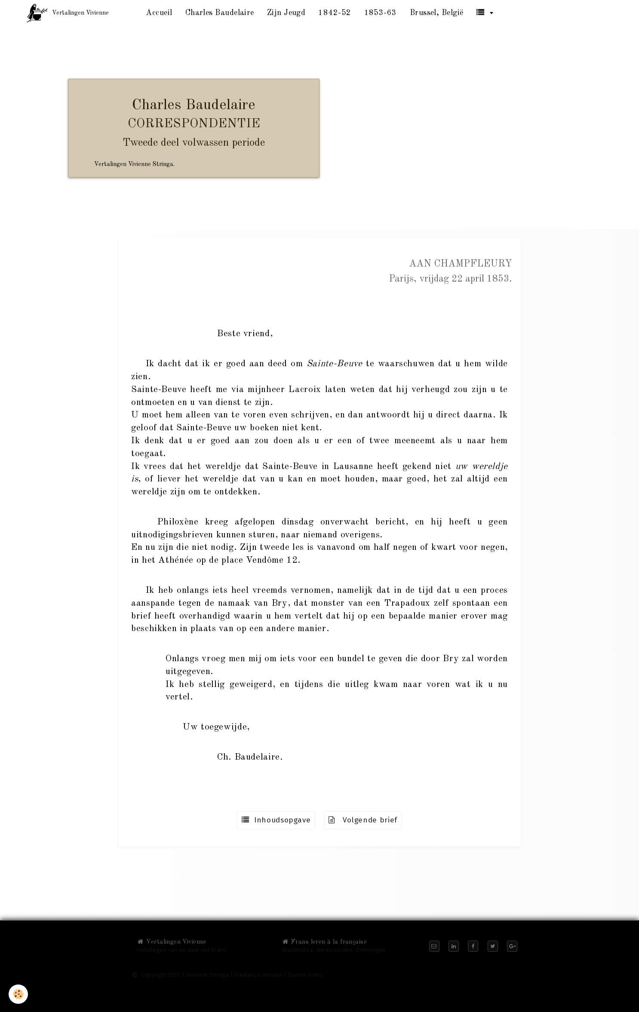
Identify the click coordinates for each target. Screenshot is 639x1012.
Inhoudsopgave (276, 820)
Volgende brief (363, 820)
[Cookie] (18, 994)
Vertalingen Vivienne (172, 942)
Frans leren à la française (324, 942)
